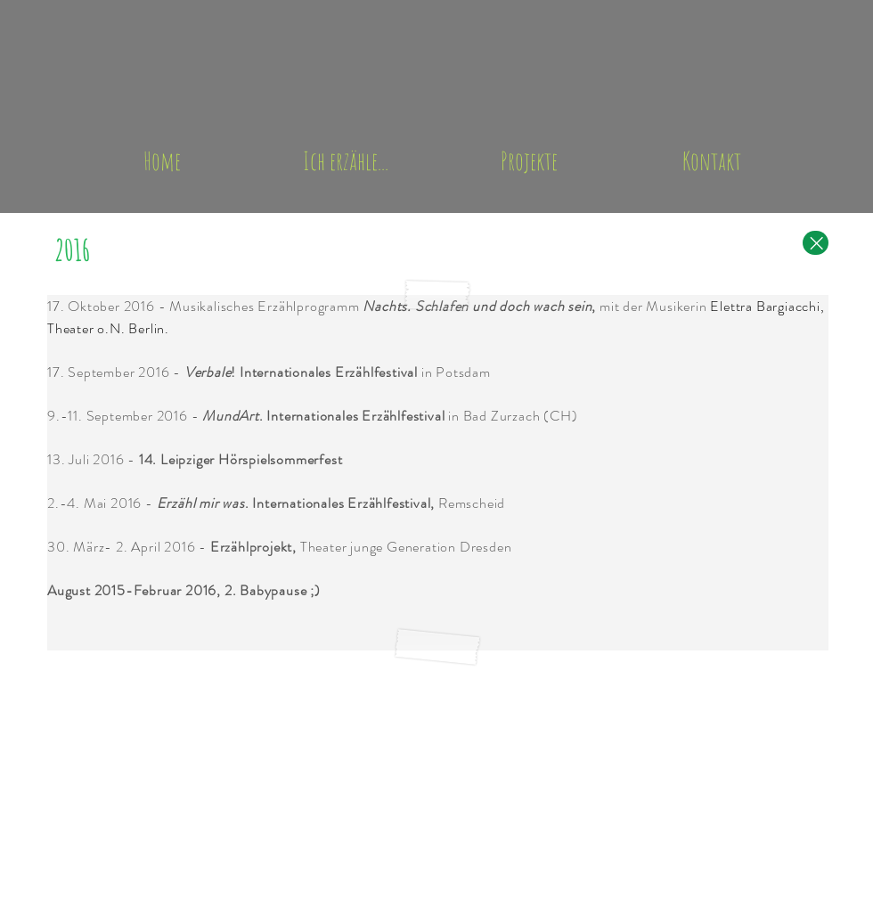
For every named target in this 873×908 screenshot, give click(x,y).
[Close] (815, 243)
